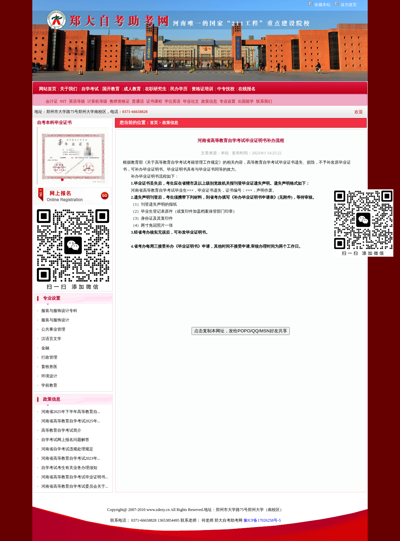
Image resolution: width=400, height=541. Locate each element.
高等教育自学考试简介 (61, 430)
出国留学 (246, 101)
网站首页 (47, 88)
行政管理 (49, 357)
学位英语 (173, 101)
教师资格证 (120, 101)
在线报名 (246, 88)
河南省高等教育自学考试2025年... (70, 421)
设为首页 (349, 4)
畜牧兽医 (49, 366)
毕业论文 (191, 101)
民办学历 (179, 88)
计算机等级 (97, 101)
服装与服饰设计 (55, 320)
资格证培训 (202, 88)
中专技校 (225, 88)
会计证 (52, 101)
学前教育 (49, 385)
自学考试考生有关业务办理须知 (69, 467)
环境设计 (49, 376)
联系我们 (264, 101)
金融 (45, 348)
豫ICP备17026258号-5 (262, 520)
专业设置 (227, 101)
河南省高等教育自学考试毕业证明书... (74, 477)
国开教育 (111, 88)
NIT (63, 101)
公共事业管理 (53, 329)
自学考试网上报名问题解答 (65, 439)
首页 (154, 122)
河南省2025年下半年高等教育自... (70, 411)
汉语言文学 (51, 338)
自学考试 (90, 88)
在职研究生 (156, 88)
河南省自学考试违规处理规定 (67, 449)
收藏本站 (322, 4)
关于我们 (68, 88)
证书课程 (154, 101)
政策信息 (209, 101)
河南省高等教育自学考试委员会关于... (74, 486)
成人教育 (132, 88)
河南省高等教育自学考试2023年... (70, 458)
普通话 (138, 101)
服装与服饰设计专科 (59, 310)
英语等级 (77, 101)
